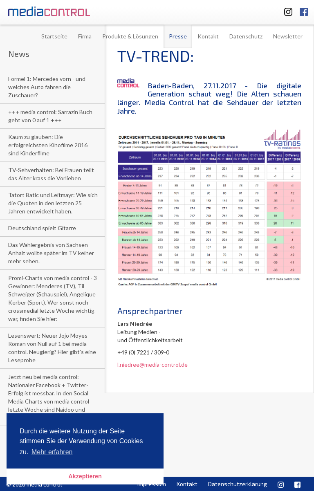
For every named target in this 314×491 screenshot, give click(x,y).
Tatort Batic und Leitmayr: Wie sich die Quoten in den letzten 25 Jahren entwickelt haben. (53, 203)
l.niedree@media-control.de (152, 364)
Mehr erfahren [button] (52, 451)
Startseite (54, 36)
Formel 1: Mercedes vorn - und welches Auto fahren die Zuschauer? (46, 87)
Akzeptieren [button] (85, 476)
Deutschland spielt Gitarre (42, 227)
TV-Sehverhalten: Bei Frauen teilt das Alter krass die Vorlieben (51, 174)
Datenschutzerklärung (237, 483)
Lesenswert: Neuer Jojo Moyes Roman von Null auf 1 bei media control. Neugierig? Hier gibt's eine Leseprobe (52, 347)
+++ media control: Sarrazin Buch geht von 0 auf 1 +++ (50, 115)
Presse (178, 36)
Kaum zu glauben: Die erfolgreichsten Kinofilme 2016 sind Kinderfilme (47, 145)
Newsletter (288, 36)
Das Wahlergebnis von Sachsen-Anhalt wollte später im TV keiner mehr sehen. (51, 253)
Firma (85, 36)
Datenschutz (245, 36)
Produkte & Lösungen (130, 36)
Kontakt (208, 36)
